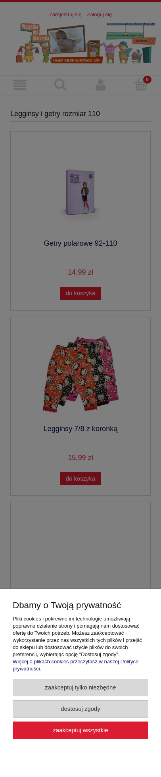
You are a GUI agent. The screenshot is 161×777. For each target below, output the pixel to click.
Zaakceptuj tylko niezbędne (80, 687)
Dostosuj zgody (80, 708)
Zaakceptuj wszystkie (80, 730)
